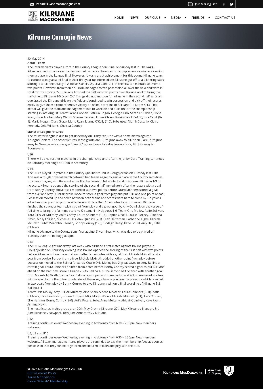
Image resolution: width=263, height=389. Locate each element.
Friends (198, 18)
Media (176, 18)
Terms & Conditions (41, 377)
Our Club (153, 18)
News (134, 18)
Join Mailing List (206, 4)
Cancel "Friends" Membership (47, 381)
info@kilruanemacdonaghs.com (58, 4)
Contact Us (225, 18)
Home (119, 18)
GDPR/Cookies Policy (41, 373)
